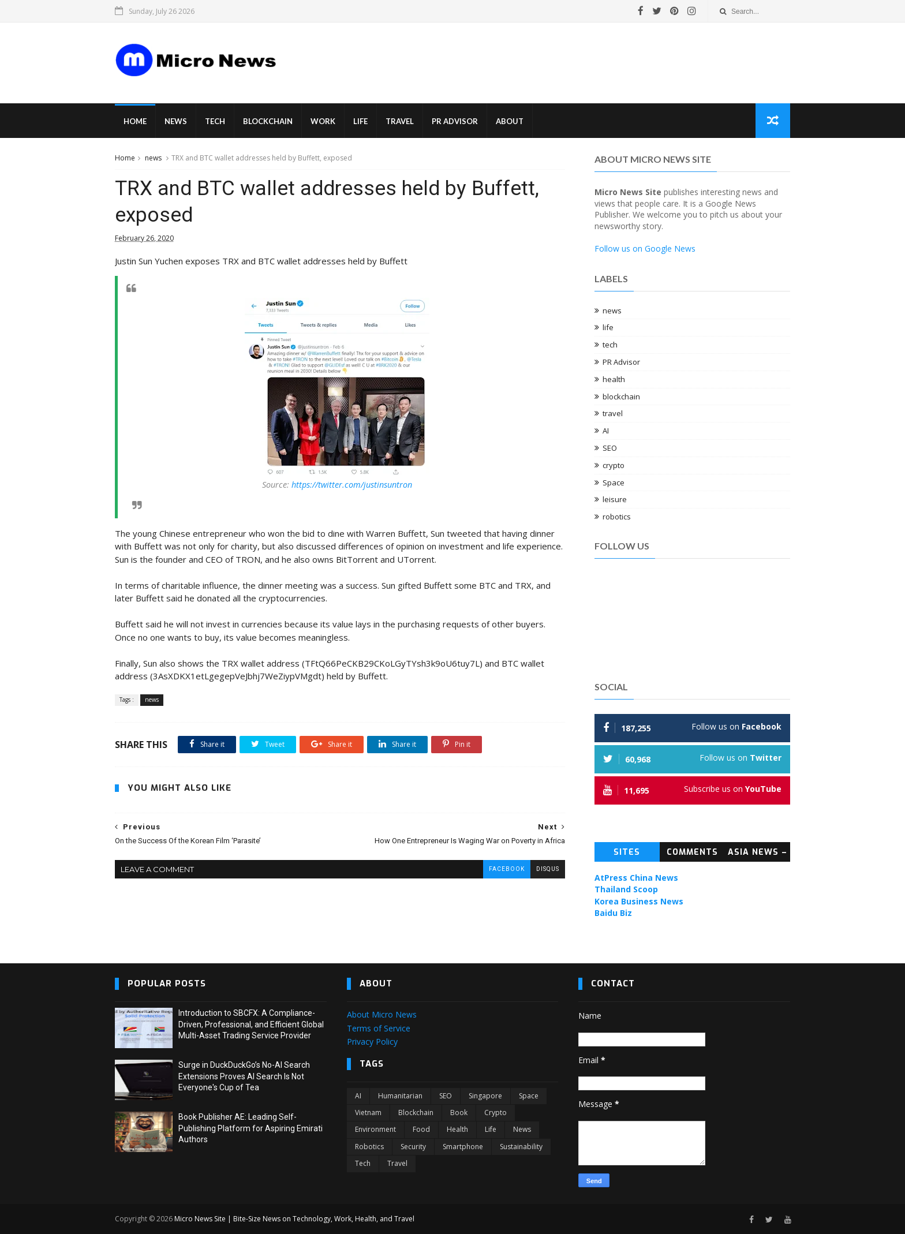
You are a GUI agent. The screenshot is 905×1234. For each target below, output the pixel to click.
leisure (615, 499)
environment (375, 1129)
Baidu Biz (613, 912)
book (459, 1112)
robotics (617, 516)
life (608, 327)
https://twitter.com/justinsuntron (351, 484)
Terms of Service (378, 1028)
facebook (507, 869)
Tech (215, 121)
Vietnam (368, 1112)
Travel (400, 121)
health (614, 379)
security (413, 1146)
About (509, 121)
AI (606, 430)
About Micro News (382, 1014)
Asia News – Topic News (757, 854)
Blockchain (268, 121)
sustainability (521, 1146)
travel (613, 413)
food (421, 1129)
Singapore (485, 1096)
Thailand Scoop (626, 889)
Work (323, 121)
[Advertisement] (504, 54)
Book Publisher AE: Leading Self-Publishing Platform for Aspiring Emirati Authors (250, 1128)
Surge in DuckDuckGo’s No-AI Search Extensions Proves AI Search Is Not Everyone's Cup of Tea (244, 1076)
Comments (692, 852)
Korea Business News (638, 901)
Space (613, 482)
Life (360, 121)
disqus (547, 869)
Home (135, 121)
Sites (627, 852)
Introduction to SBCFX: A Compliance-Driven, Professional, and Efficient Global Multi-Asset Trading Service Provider (251, 1024)
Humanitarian (400, 1096)
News (175, 121)
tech (610, 344)
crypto (613, 465)
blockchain (621, 396)
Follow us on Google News (644, 248)
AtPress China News (636, 877)
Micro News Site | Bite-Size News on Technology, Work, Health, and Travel (294, 1219)
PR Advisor (455, 121)
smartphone (463, 1146)
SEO (610, 448)
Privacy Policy (372, 1041)
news (153, 158)
